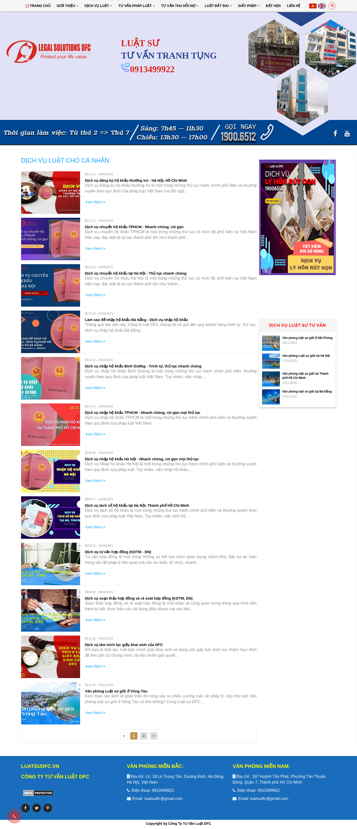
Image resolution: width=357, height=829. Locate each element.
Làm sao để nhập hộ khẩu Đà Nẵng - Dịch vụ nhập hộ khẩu (136, 320)
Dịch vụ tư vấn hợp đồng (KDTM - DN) (118, 552)
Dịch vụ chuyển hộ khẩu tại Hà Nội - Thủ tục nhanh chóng (136, 273)
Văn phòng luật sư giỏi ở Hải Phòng (307, 338)
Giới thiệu (67, 6)
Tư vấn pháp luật (136, 6)
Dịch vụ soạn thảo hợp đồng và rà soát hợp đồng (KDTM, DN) (139, 598)
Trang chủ (38, 6)
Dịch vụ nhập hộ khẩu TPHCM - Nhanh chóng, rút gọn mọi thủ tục (143, 412)
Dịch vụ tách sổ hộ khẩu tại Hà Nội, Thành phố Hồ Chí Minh (137, 505)
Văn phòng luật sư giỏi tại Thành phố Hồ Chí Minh (305, 376)
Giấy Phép (249, 6)
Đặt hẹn (273, 6)
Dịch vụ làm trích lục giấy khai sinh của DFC (124, 645)
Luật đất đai (218, 6)
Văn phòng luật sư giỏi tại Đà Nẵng (307, 391)
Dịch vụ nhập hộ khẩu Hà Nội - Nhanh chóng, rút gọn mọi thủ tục (142, 459)
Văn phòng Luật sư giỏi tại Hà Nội (306, 356)
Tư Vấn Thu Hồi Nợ (180, 6)
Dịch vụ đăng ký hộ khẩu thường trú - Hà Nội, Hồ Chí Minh (136, 180)
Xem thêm (95, 202)
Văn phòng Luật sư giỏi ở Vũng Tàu (116, 691)
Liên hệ (293, 6)
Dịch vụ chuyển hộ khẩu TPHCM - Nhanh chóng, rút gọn (134, 227)
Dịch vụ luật (98, 6)
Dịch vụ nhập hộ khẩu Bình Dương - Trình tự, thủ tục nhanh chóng (143, 366)
